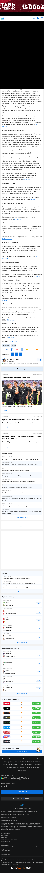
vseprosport (3, 18)
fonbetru (22, 436)
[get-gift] (38, 18)
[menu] (42, 18)
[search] (34, 18)
